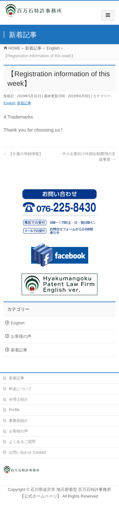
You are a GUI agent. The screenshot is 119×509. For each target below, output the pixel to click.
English (9, 103)
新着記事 (24, 103)
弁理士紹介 (18, 399)
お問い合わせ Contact (27, 452)
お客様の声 (21, 336)
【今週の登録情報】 (23, 154)
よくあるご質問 (22, 441)
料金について (20, 389)
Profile (14, 410)
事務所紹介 (18, 420)
